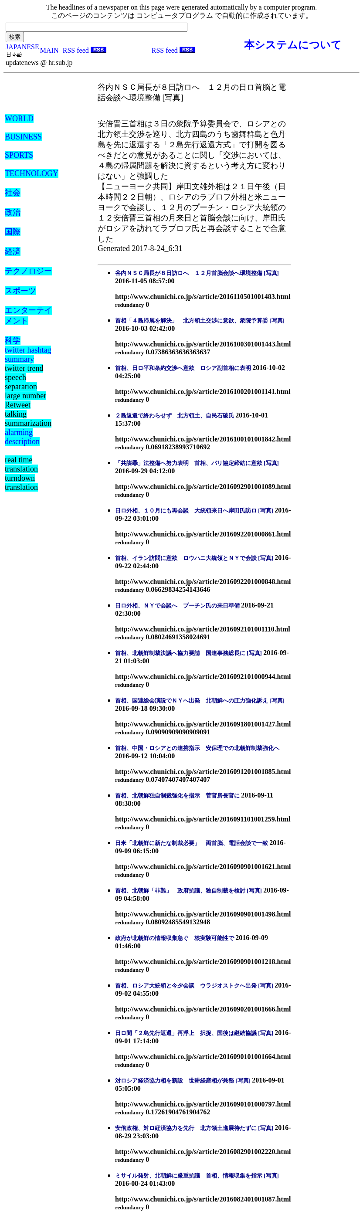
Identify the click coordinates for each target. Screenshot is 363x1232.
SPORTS (19, 155)
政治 (12, 212)
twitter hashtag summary (28, 354)
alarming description (22, 437)
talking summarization (28, 419)
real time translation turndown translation (21, 473)
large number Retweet (25, 400)
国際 (12, 231)
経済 (12, 251)
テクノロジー (28, 271)
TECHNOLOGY (31, 173)
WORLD (19, 118)
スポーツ (20, 290)
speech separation (21, 382)
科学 (12, 340)
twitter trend (24, 368)
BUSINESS (23, 136)
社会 (12, 192)
